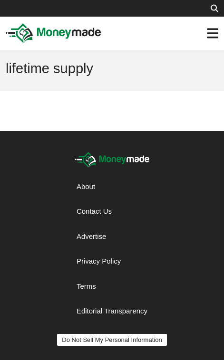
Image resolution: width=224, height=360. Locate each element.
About (86, 186)
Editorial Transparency (112, 311)
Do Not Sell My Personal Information (112, 339)
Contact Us (94, 211)
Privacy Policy (99, 261)
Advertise (92, 236)
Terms (86, 286)
